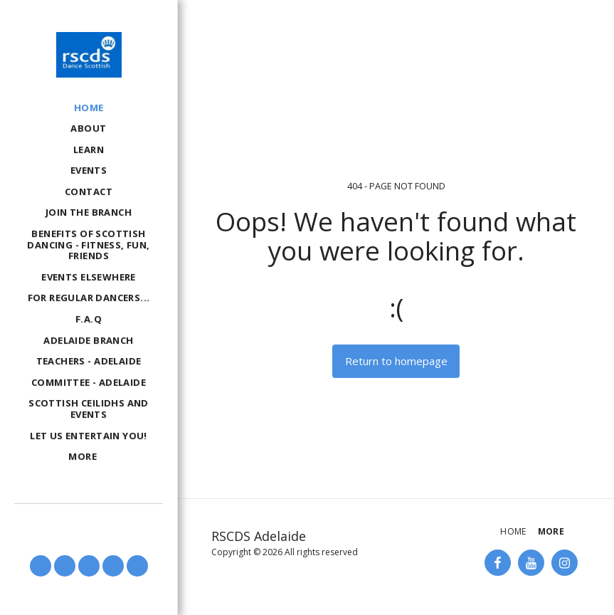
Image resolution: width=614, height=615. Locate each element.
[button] (40, 566)
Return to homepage (396, 361)
